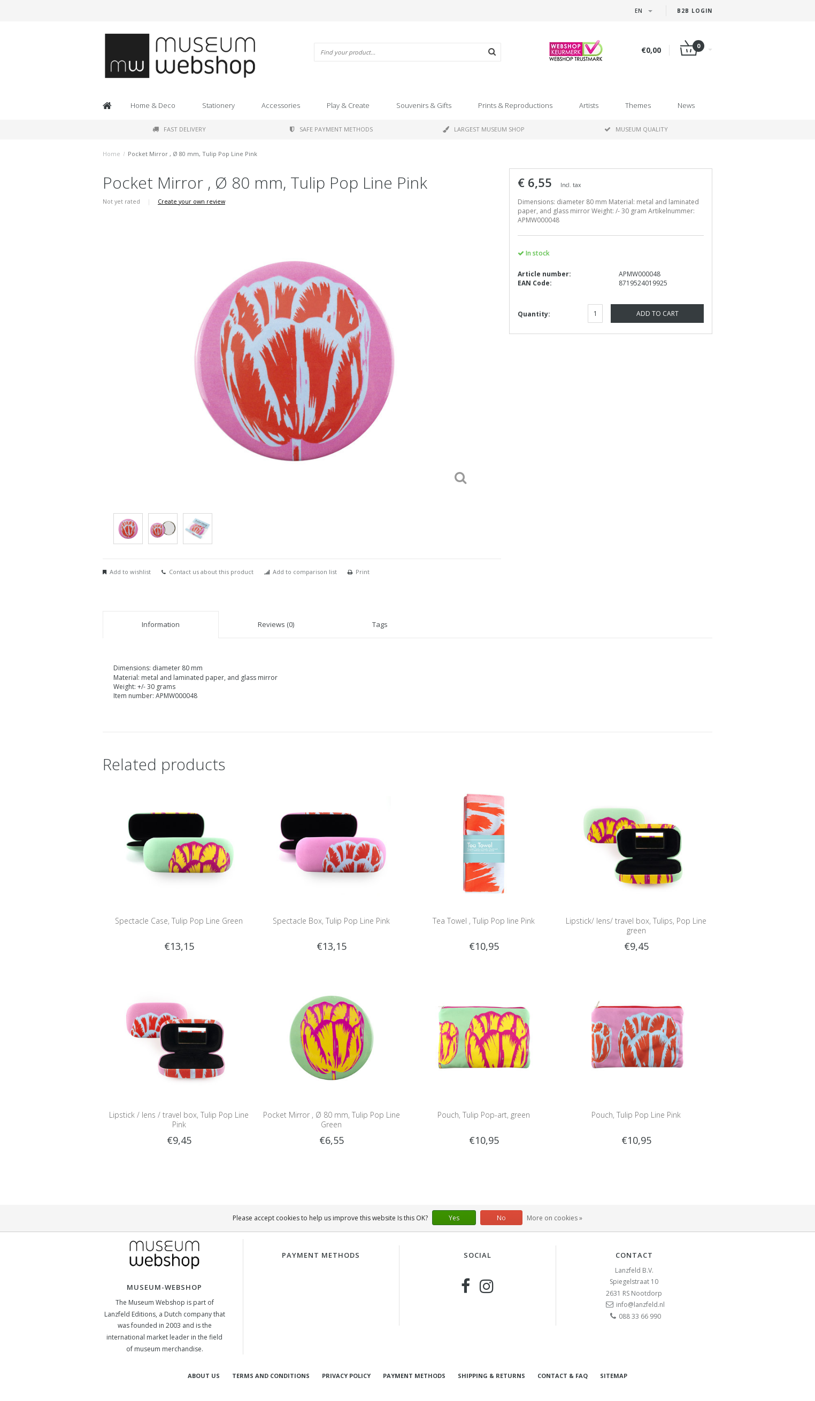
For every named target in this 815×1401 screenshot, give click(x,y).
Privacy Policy (346, 1376)
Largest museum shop (484, 129)
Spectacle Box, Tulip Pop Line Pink (331, 921)
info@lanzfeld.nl (640, 1304)
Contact (634, 1255)
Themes (638, 105)
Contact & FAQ (562, 1376)
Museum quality (636, 129)
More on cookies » (554, 1217)
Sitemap (613, 1376)
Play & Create (348, 105)
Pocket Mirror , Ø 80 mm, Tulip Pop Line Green (331, 1119)
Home (111, 154)
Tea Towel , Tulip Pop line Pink (484, 921)
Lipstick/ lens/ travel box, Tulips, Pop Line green (636, 925)
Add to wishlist (130, 572)
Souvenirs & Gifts (423, 105)
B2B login (694, 10)
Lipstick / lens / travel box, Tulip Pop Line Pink (179, 1119)
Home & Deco (152, 105)
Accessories (281, 105)
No (501, 1217)
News (686, 105)
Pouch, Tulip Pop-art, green (483, 1115)
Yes (454, 1217)
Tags (380, 624)
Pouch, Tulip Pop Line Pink (636, 1115)
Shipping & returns (491, 1376)
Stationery (218, 105)
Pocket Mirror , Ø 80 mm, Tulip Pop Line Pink (192, 154)
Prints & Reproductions (515, 105)
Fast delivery (179, 129)
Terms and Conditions (271, 1376)
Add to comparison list (305, 572)
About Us (204, 1376)
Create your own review (191, 201)
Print (363, 572)
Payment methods (414, 1376)
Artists (588, 105)
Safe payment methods (331, 129)
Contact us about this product (211, 572)
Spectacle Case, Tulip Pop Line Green (179, 921)
